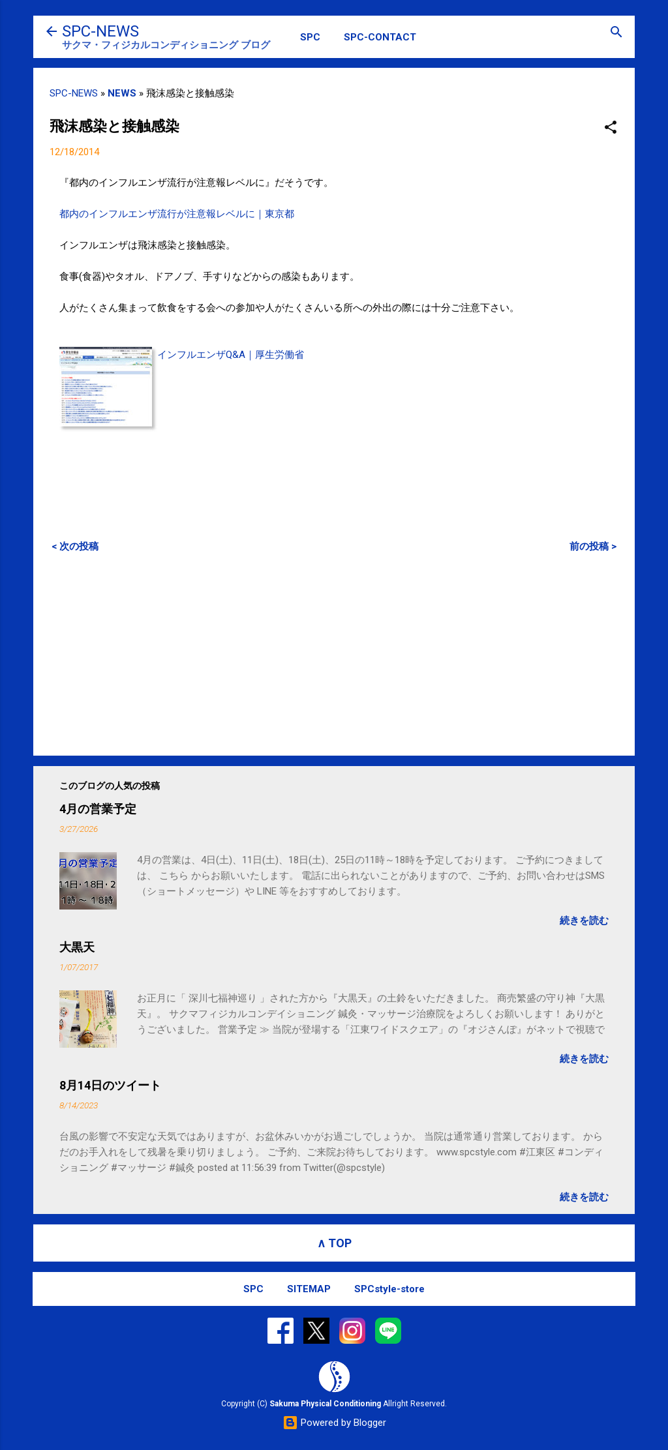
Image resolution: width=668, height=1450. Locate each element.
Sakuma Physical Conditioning (325, 1403)
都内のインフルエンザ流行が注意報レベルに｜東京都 (176, 214)
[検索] (616, 33)
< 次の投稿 (75, 546)
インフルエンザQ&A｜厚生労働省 (230, 355)
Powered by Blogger (334, 1422)
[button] (610, 128)
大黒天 (77, 947)
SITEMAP (309, 1289)
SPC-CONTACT (380, 37)
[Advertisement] (334, 654)
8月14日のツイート (110, 1085)
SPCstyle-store (389, 1289)
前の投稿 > (592, 546)
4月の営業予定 (97, 809)
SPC (310, 37)
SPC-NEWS (100, 31)
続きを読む (584, 920)
